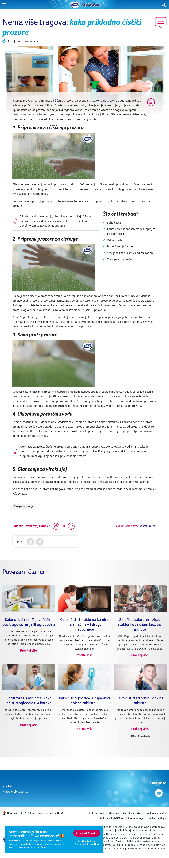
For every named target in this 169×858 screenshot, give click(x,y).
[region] (54, 839)
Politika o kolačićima (111, 818)
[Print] (151, 102)
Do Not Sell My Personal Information (86, 843)
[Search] (163, 4)
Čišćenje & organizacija (23, 506)
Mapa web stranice (16, 791)
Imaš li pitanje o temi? (127, 525)
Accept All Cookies (86, 833)
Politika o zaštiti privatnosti (104, 813)
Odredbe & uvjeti (135, 818)
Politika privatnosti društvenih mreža (144, 813)
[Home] (74, 5)
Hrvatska (10, 813)
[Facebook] (30, 542)
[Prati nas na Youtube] (158, 792)
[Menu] (4, 5)
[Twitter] (39, 542)
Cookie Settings (157, 818)
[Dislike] (71, 526)
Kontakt (8, 786)
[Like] (56, 526)
